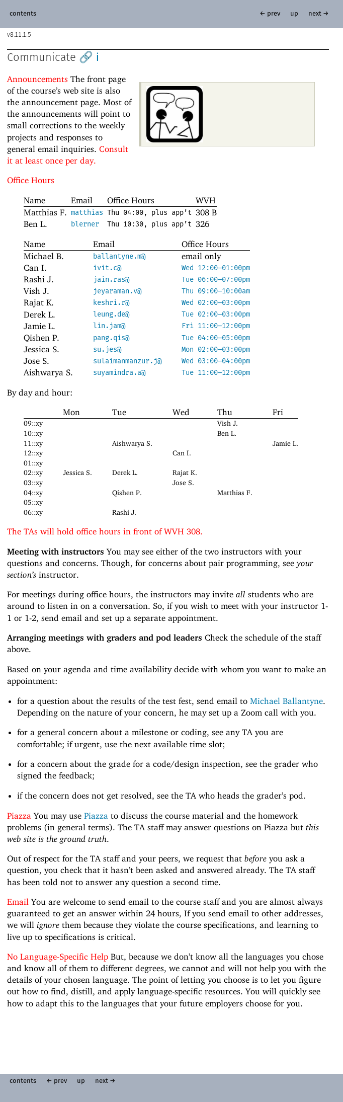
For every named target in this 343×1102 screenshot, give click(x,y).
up (294, 14)
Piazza (96, 816)
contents (23, 14)
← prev (270, 14)
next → (318, 14)
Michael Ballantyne (286, 701)
